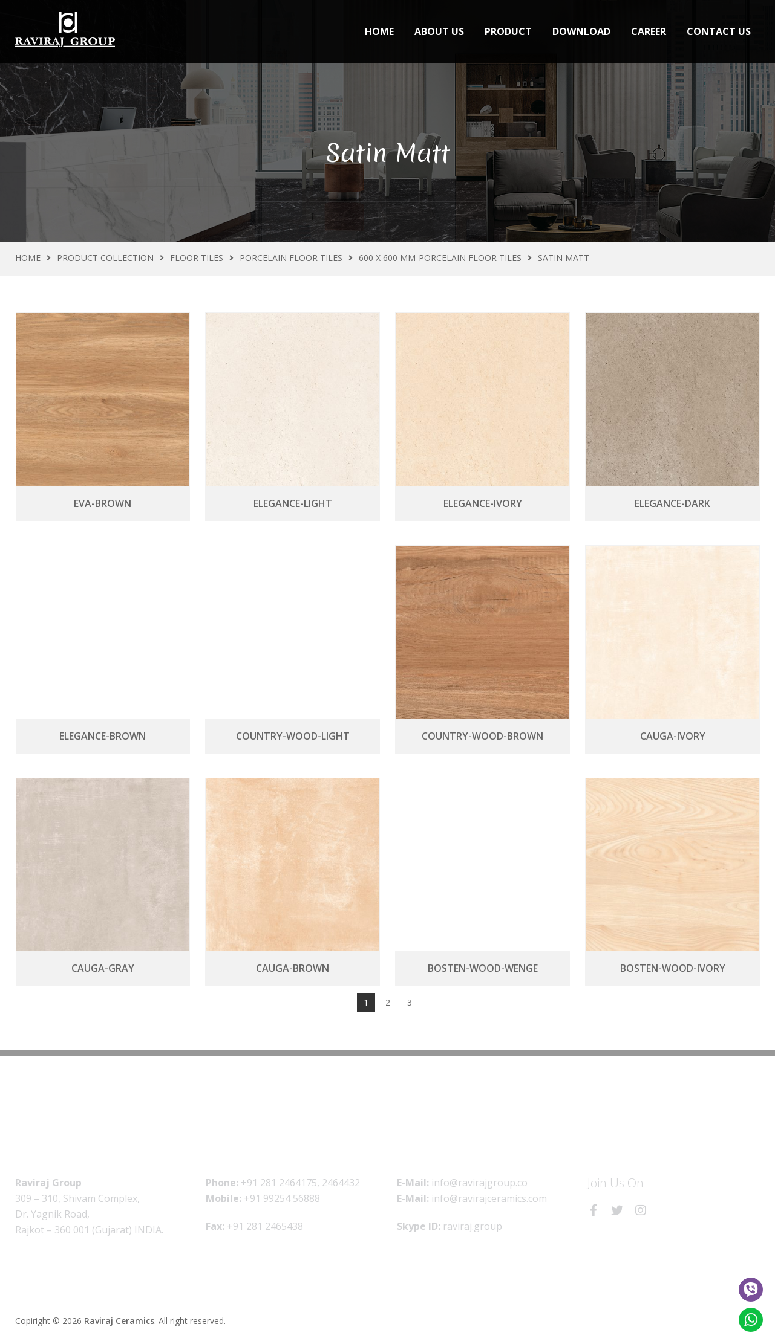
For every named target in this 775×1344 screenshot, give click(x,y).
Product (508, 31)
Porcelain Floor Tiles (291, 257)
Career (648, 31)
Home (379, 31)
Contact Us (719, 31)
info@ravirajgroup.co (479, 1182)
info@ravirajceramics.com (489, 1198)
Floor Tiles (196, 257)
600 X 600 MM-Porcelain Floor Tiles (440, 257)
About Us (439, 31)
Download (581, 31)
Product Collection (105, 257)
